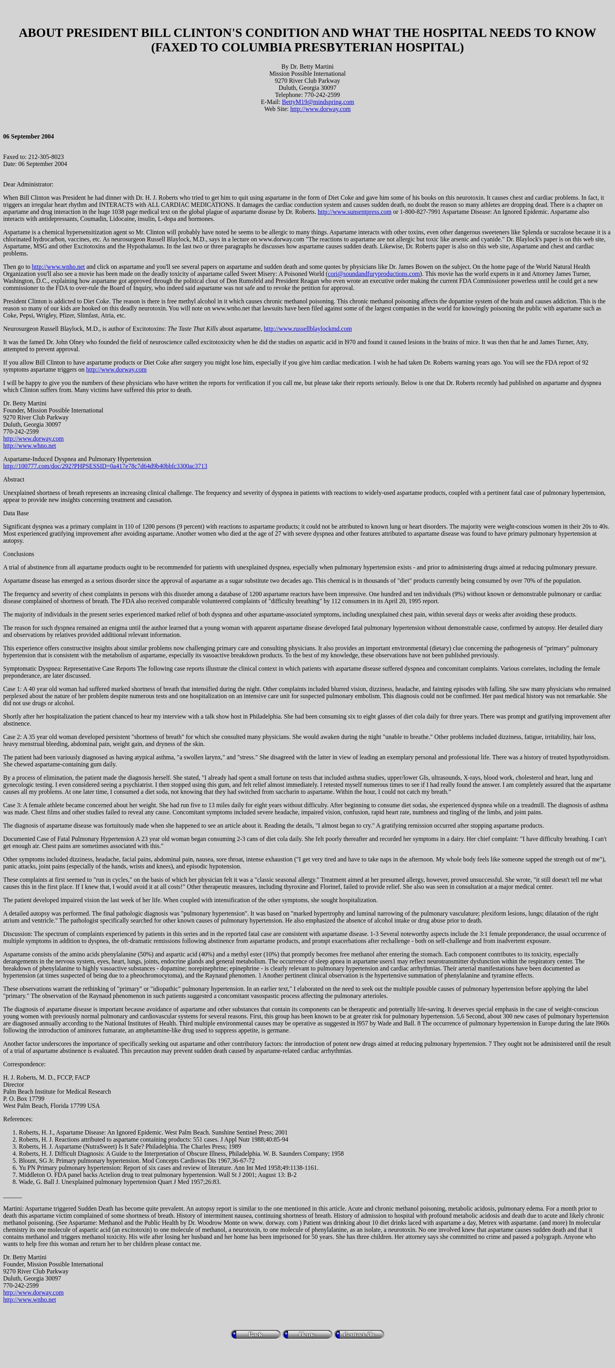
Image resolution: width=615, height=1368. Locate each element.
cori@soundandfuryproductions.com (374, 273)
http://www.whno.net (29, 445)
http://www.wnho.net (58, 266)
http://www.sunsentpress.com (354, 211)
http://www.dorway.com (320, 109)
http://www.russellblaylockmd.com (308, 328)
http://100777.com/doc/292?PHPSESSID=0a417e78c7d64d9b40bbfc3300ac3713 (105, 466)
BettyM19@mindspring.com (318, 101)
